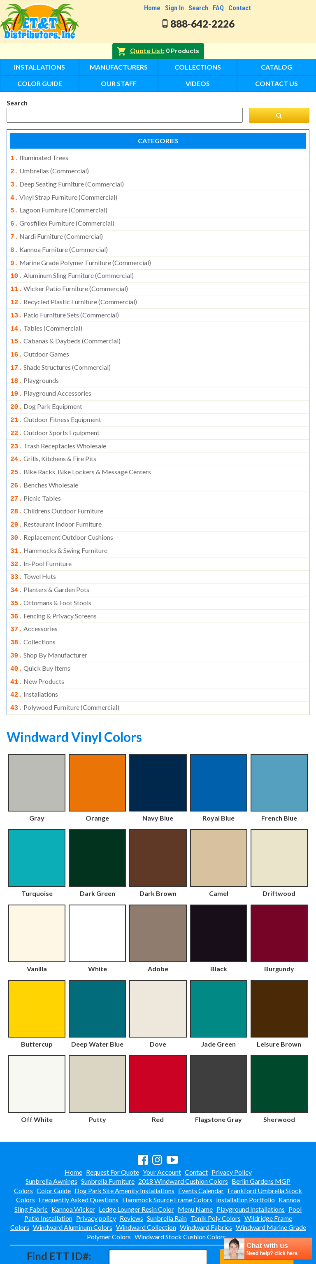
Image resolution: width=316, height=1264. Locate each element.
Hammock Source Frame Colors (167, 1164)
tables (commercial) (46, 317)
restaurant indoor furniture (56, 501)
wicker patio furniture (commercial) (69, 280)
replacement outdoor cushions (61, 513)
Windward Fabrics (206, 1192)
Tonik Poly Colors (216, 1183)
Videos (198, 83)
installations (34, 660)
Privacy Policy (231, 1136)
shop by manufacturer (48, 623)
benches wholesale (44, 464)
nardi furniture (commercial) (56, 231)
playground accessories (50, 378)
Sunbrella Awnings (51, 1146)
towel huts (33, 550)
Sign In (174, 8)
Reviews (131, 1183)
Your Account (162, 1136)
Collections (197, 67)
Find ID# (256, 1221)
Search (198, 8)
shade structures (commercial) (60, 354)
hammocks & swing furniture (58, 525)
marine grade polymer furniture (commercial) (80, 256)
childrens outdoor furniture (56, 488)
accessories (34, 599)
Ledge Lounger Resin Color (136, 1174)
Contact (239, 8)
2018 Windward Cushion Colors (183, 1146)
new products (37, 648)
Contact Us (276, 83)
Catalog (276, 67)
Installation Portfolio (245, 1164)
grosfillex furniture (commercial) (62, 219)
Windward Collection (146, 1192)
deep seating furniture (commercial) (67, 182)
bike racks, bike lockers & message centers (80, 452)
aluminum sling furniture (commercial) (72, 268)
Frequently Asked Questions (78, 1164)
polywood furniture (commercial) (64, 672)
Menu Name (195, 1174)
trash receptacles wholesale (58, 427)
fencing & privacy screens (53, 587)
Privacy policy (96, 1183)
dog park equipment (46, 390)
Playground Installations (250, 1174)
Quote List (146, 50)
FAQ (218, 8)
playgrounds (34, 366)
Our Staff (119, 83)
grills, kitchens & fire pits (53, 439)
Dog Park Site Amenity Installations (124, 1155)
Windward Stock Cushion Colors (180, 1201)
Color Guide (39, 83)
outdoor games (39, 341)
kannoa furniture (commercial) (59, 243)
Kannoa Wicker (73, 1174)
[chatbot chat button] (268, 1248)
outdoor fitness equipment (55, 403)
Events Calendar (201, 1155)
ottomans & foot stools (50, 574)
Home (152, 8)
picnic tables (35, 476)
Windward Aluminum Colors (72, 1192)
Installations (39, 67)
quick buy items (40, 636)
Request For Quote (112, 1136)
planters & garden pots (49, 562)
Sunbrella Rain (167, 1183)
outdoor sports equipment (55, 415)
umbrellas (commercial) (49, 170)
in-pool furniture (41, 538)
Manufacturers (119, 67)
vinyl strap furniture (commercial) (63, 194)
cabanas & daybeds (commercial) (65, 329)
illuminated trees (39, 157)
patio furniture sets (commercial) (64, 305)
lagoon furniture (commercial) (58, 206)
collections (33, 611)
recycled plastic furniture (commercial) (73, 292)
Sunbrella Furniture (108, 1146)
